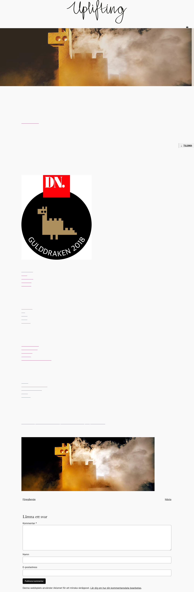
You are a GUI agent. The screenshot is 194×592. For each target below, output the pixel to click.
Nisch (24, 275)
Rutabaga (26, 285)
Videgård (25, 322)
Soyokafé (26, 356)
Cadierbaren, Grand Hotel (34, 386)
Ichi (23, 312)
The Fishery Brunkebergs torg (36, 359)
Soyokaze (26, 282)
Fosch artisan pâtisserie (72, 423)
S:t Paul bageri (97, 423)
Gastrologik (27, 271)
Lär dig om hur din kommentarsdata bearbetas (115, 588)
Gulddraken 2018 (30, 122)
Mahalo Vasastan (30, 345)
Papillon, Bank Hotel (31, 389)
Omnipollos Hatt (29, 349)
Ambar (24, 382)
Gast (87, 423)
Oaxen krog (27, 278)
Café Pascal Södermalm (47, 423)
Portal (24, 315)
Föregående (29, 499)
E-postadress (30, 567)
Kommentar (30, 523)
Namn (26, 554)
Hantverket (26, 308)
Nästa (168, 499)
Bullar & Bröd (28, 423)
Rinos (24, 319)
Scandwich (26, 352)
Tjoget (24, 393)
